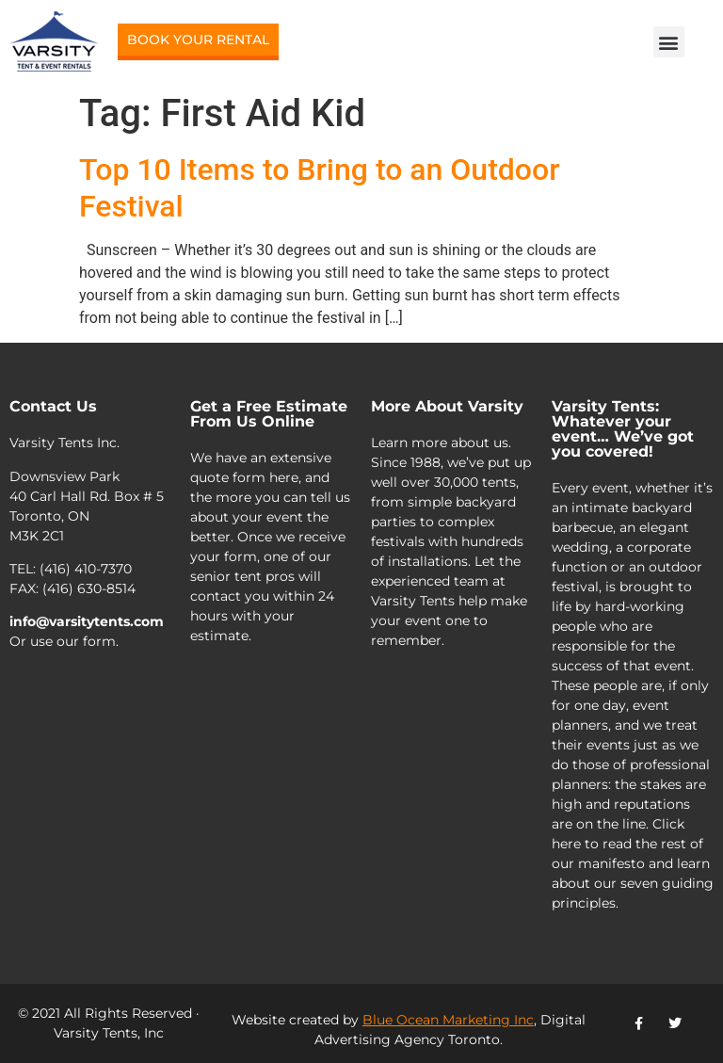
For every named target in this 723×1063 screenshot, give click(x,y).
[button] (668, 41)
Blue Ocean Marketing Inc (448, 1019)
